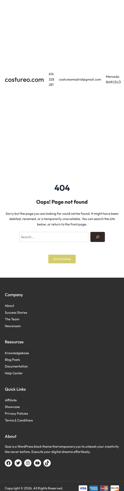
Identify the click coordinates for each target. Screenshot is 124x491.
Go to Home (62, 259)
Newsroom (13, 326)
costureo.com (24, 79)
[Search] (97, 237)
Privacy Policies (16, 413)
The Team (12, 319)
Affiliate (11, 400)
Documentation (16, 366)
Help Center (14, 373)
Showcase (12, 407)
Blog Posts (12, 359)
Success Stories (16, 312)
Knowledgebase (17, 353)
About (9, 305)
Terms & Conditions (19, 420)
